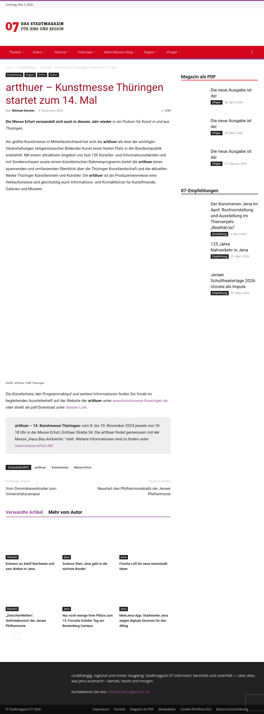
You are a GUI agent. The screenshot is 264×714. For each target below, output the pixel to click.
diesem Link (76, 407)
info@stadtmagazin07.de (129, 691)
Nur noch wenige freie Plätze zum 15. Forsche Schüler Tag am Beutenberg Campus (87, 621)
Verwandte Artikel (24, 512)
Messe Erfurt (82, 467)
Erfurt (42, 75)
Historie (61, 52)
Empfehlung (26, 67)
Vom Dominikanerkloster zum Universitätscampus (31, 491)
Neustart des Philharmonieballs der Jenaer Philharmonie (134, 491)
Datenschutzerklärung (232, 709)
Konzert (12, 609)
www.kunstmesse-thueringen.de (140, 400)
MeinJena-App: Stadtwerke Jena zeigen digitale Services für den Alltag (143, 621)
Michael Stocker (23, 110)
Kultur (39, 52)
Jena (66, 557)
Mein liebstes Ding (119, 52)
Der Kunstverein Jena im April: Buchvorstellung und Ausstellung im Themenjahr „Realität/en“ (234, 215)
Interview (86, 52)
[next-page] (17, 636)
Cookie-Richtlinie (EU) (196, 709)
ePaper (173, 52)
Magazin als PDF (141, 709)
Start (9, 67)
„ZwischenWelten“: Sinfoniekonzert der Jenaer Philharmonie (26, 621)
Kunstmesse (60, 467)
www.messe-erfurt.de (33, 445)
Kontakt (119, 709)
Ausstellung (219, 234)
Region (151, 52)
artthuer (40, 467)
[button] (252, 52)
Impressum (101, 709)
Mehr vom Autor (65, 512)
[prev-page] (9, 636)
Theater (16, 52)
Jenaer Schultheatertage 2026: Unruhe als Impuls (233, 280)
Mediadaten (167, 709)
